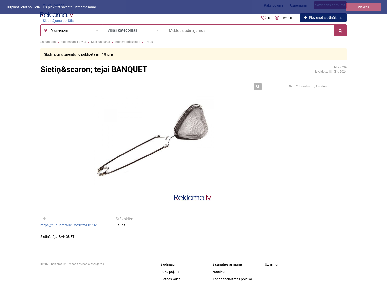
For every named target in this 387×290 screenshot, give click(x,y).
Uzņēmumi (273, 264)
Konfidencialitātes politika (232, 279)
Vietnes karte (170, 279)
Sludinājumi (169, 264)
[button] (98, 7)
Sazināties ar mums (228, 264)
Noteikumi (220, 272)
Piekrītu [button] (363, 7)
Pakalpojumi (169, 272)
